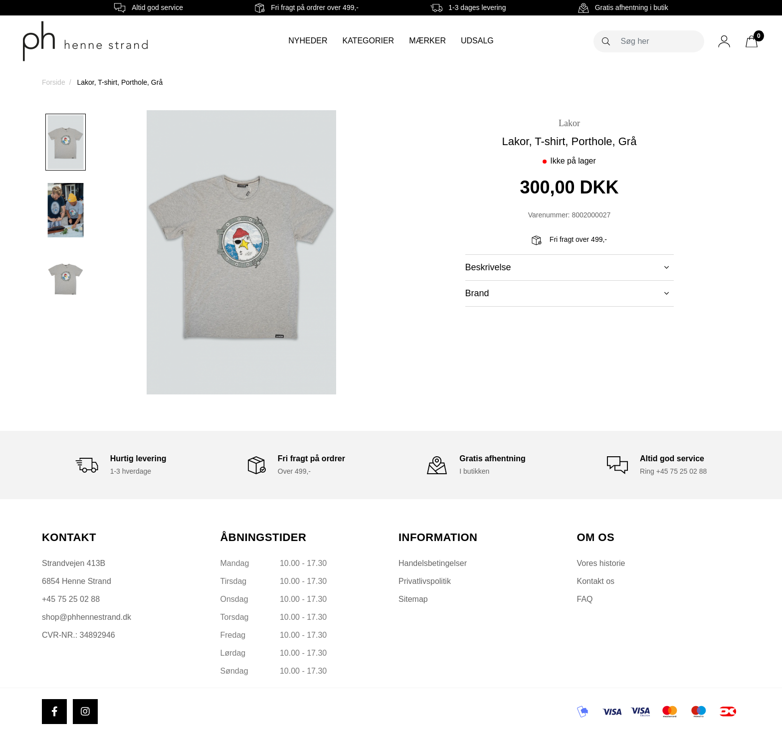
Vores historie (601, 563)
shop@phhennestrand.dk (86, 617)
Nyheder (307, 40)
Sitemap (413, 599)
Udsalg (477, 40)
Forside (53, 82)
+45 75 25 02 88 (71, 599)
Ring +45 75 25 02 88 (673, 471)
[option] (65, 142)
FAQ (585, 599)
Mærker (427, 40)
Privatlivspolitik (424, 581)
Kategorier (368, 40)
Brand (567, 293)
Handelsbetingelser (432, 563)
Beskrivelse (567, 267)
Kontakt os (596, 581)
